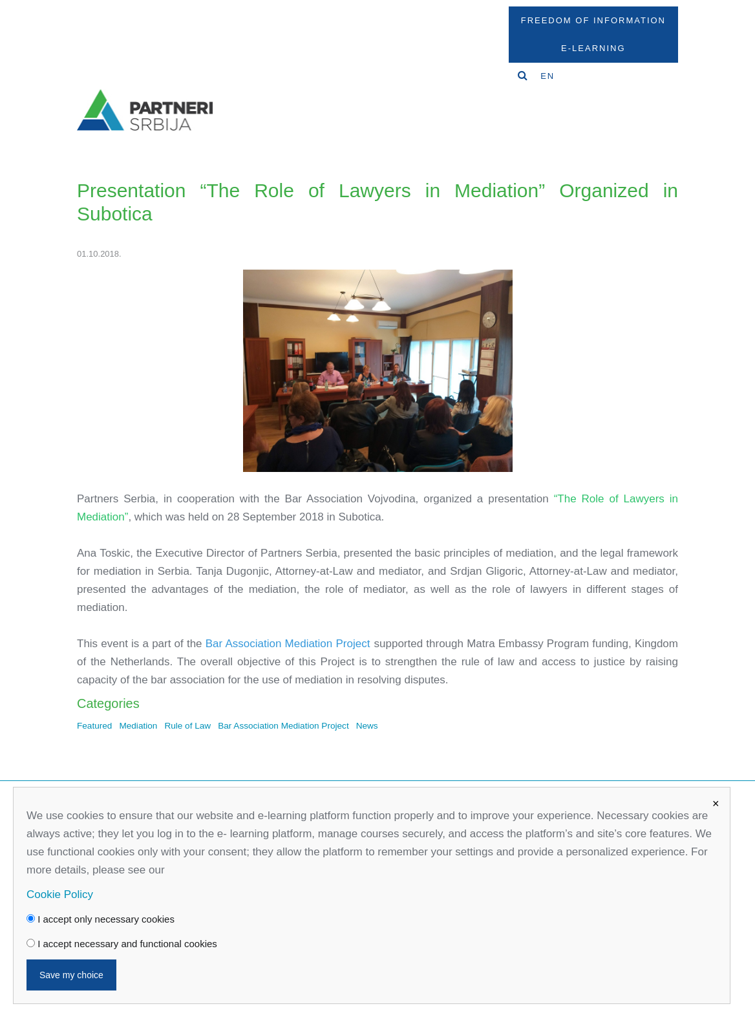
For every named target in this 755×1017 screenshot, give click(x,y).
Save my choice (71, 975)
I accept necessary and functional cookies (122, 943)
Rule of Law (187, 726)
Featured (94, 726)
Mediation (138, 726)
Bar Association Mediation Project (283, 726)
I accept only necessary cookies (101, 919)
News (367, 726)
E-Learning (593, 48)
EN (547, 76)
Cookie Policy (60, 894)
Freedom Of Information (593, 20)
